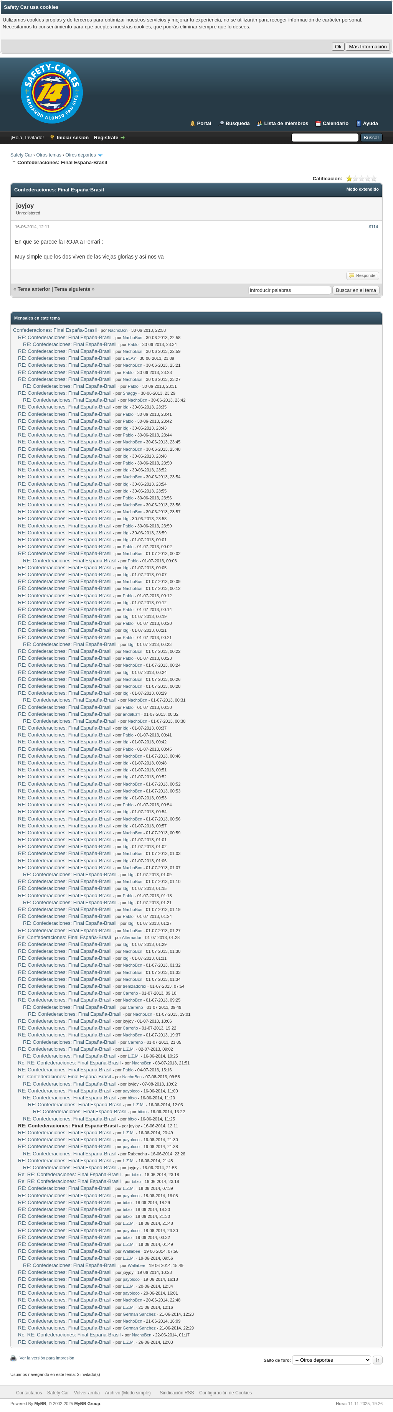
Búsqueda (238, 123)
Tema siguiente (72, 289)
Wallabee (131, 1251)
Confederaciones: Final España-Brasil (55, 330)
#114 (373, 226)
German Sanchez (139, 1314)
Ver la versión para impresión (47, 1358)
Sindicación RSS (177, 1393)
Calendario (335, 123)
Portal (204, 123)
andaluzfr (131, 714)
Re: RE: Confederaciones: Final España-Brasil (69, 1063)
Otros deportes (81, 155)
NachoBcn (118, 330)
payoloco (131, 1091)
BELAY (129, 358)
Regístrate (106, 137)
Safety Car (21, 155)
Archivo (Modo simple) (128, 1393)
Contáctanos (29, 1393)
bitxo (132, 1098)
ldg (126, 407)
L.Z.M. (129, 1049)
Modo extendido (363, 189)
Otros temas (48, 155)
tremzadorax (134, 986)
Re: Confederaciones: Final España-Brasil (64, 937)
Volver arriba (87, 1393)
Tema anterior (34, 289)
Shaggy (130, 393)
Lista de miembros (286, 123)
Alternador (132, 937)
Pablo (133, 344)
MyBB (40, 1403)
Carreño (130, 993)
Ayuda (370, 123)
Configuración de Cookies (225, 1393)
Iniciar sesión (73, 137)
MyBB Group (87, 1403)
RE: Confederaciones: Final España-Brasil (65, 337)
